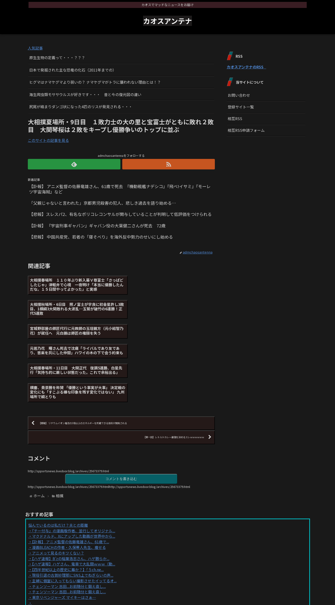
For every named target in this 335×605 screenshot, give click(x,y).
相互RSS (235, 118)
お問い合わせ (239, 95)
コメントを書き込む (121, 420)
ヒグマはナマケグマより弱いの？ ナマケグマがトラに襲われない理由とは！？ (95, 82)
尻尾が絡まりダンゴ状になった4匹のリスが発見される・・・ (80, 106)
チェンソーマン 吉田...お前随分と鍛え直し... (69, 528)
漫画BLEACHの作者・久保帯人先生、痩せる (69, 489)
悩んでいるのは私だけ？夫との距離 (58, 466)
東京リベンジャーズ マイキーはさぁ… (64, 539)
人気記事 (35, 48)
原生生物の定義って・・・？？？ (57, 57)
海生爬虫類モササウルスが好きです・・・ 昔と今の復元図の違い (85, 94)
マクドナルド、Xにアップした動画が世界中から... (73, 478)
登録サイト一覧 (241, 107)
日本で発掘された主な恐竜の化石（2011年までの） (72, 70)
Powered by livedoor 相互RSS (54, 552)
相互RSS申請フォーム (246, 130)
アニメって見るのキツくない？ (58, 494)
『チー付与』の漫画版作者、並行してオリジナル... (73, 472)
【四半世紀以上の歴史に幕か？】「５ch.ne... (68, 511)
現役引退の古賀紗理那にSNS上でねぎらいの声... (72, 516)
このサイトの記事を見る (48, 140)
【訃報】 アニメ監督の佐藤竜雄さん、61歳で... (70, 483)
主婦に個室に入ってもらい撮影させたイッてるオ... (74, 522)
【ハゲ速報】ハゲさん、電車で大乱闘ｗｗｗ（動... (73, 505)
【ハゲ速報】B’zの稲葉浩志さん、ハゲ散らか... (70, 500)
